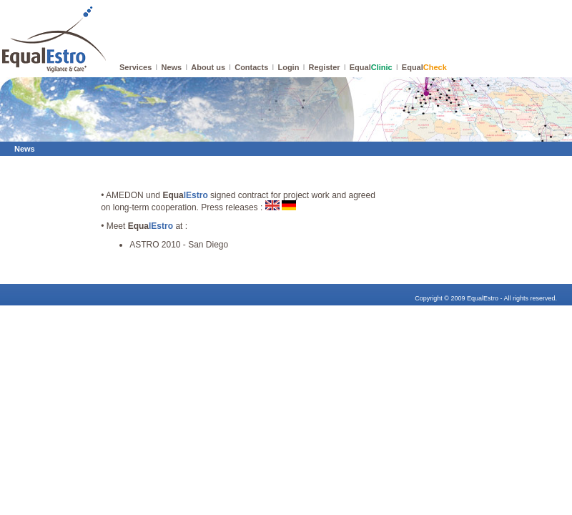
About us (208, 67)
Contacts (251, 67)
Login (288, 67)
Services (135, 67)
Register (324, 67)
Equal (371, 67)
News (171, 67)
